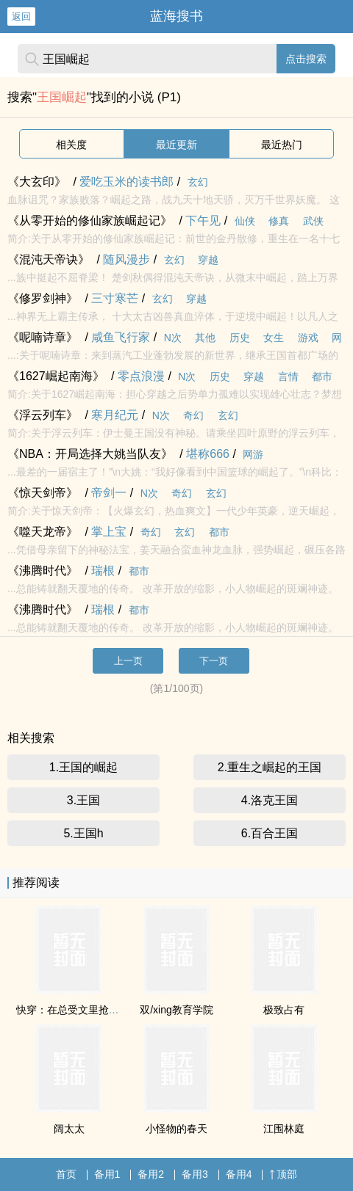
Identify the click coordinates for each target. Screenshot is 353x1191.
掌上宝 (108, 531)
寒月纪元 (114, 415)
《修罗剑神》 (42, 298)
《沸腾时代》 (42, 570)
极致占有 (283, 1010)
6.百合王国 (269, 833)
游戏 (308, 337)
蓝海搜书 (176, 16)
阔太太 (69, 1128)
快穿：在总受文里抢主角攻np (83, 1010)
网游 (253, 454)
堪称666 (207, 454)
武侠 (313, 221)
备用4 (239, 1174)
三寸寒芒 (114, 298)
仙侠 (245, 221)
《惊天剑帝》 (42, 493)
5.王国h (83, 833)
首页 (66, 1174)
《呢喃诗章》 (42, 337)
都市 (322, 376)
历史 (239, 337)
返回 (21, 16)
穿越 (208, 260)
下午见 (203, 220)
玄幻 (198, 182)
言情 (288, 376)
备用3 (195, 1174)
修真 (278, 221)
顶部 (283, 1174)
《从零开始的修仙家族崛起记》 (89, 220)
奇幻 (193, 415)
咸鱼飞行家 (120, 337)
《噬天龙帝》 (42, 531)
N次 (173, 337)
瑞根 (103, 570)
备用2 (151, 1174)
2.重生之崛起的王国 (269, 767)
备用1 (107, 1174)
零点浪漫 (141, 376)
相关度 (71, 144)
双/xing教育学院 (176, 1010)
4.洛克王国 (269, 800)
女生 (273, 337)
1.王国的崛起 (83, 767)
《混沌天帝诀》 (48, 259)
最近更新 (176, 144)
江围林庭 (283, 1128)
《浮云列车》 (42, 415)
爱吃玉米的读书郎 (126, 181)
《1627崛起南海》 (55, 376)
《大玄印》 (36, 181)
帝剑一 (108, 493)
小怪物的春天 (176, 1128)
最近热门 (281, 144)
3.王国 (83, 800)
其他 (205, 337)
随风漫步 (126, 259)
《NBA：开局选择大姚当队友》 (90, 454)
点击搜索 (306, 59)
